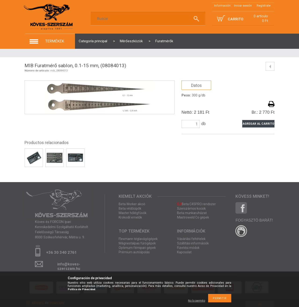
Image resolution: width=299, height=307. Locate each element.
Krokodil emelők (130, 217)
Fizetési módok (188, 248)
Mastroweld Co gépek (193, 217)
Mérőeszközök (131, 41)
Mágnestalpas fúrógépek (137, 243)
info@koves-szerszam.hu (68, 265)
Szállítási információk (193, 243)
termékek (54, 41)
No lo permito (196, 300)
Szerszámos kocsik (191, 208)
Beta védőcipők (130, 208)
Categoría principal (93, 41)
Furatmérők (164, 41)
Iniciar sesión (243, 5)
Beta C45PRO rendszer (196, 204)
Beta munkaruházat (192, 213)
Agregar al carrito (258, 123)
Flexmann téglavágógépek (138, 239)
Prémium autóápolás (134, 252)
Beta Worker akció (132, 204)
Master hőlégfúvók (132, 213)
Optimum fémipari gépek (137, 248)
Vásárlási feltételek (191, 239)
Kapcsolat (184, 252)
